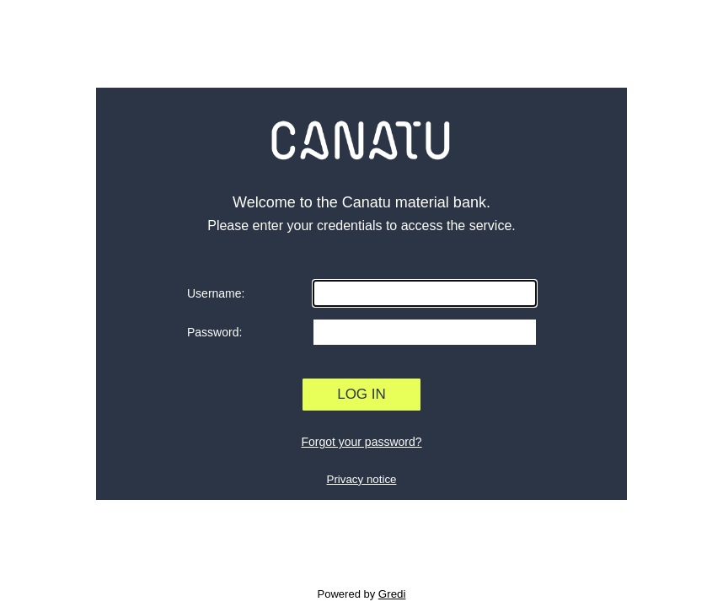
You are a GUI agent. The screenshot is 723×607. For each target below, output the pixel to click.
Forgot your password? (361, 442)
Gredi (392, 594)
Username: (215, 293)
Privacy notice (362, 479)
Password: (214, 332)
